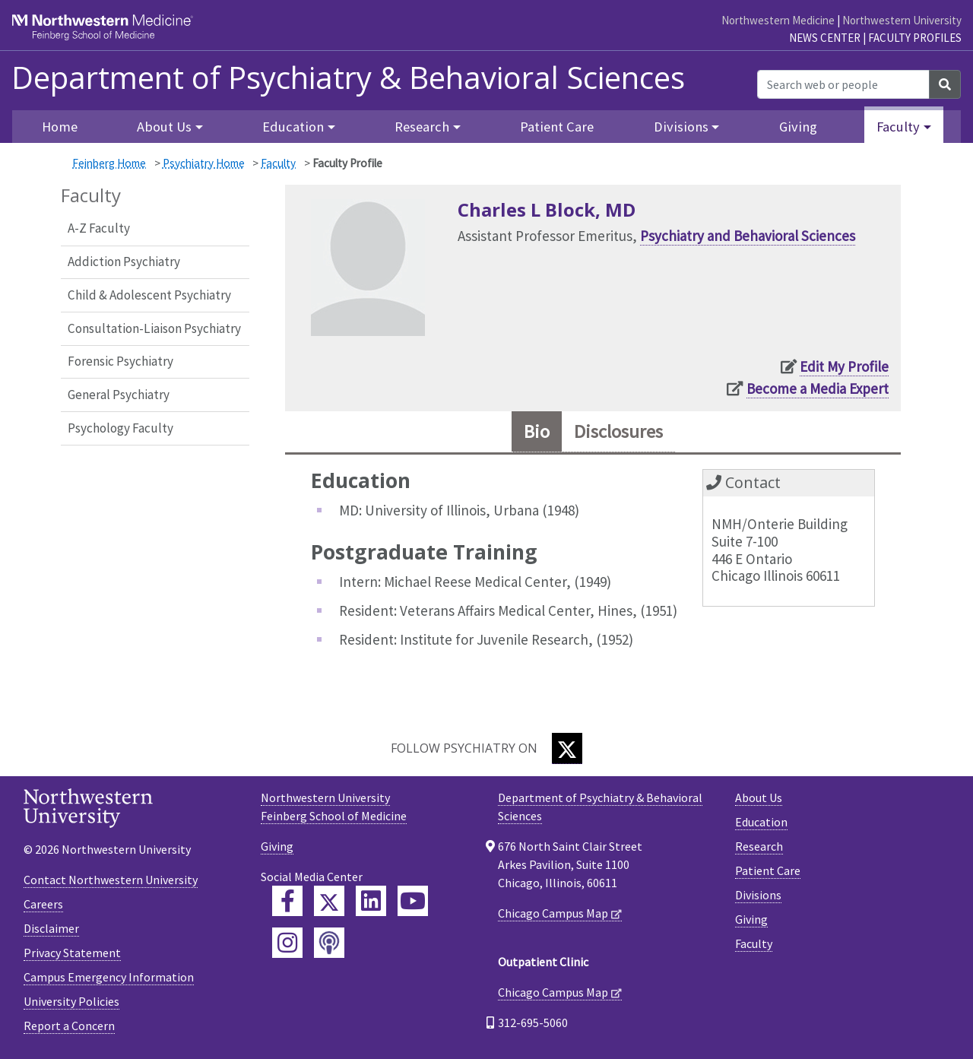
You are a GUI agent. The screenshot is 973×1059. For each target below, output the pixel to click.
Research (759, 846)
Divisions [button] (681, 126)
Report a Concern (69, 1025)
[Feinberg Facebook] (287, 901)
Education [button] (293, 126)
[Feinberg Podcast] (329, 942)
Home (60, 126)
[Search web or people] (843, 84)
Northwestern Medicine (778, 20)
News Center (824, 37)
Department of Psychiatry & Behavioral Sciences (348, 77)
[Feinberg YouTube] (413, 901)
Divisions (758, 894)
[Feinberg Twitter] (329, 901)
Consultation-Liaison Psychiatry (154, 328)
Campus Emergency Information (109, 976)
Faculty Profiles (915, 37)
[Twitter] (567, 748)
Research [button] (422, 126)
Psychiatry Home (204, 163)
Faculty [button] (898, 126)
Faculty (278, 163)
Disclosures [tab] (618, 431)
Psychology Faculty (120, 428)
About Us (758, 797)
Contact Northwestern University (111, 879)
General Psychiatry (119, 394)
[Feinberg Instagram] (287, 942)
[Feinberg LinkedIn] (371, 901)
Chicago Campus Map (553, 913)
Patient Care (557, 126)
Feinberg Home (109, 163)
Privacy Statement (72, 952)
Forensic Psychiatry (120, 361)
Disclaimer (51, 928)
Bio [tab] (537, 431)
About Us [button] (164, 126)
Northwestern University (902, 20)
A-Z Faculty (99, 228)
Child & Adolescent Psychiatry (149, 295)
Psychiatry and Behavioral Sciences (747, 236)
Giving (798, 126)
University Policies (71, 1001)
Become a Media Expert (817, 388)
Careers (43, 904)
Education (761, 821)
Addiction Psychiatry (124, 261)
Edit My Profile (844, 366)
